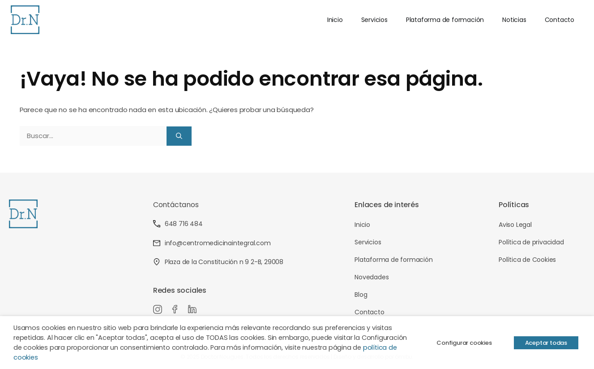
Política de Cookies (527, 259)
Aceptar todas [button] (546, 343)
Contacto (559, 19)
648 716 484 (178, 223)
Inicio (335, 19)
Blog (361, 294)
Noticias (514, 19)
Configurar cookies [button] (463, 343)
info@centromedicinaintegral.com (212, 243)
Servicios (374, 19)
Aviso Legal (515, 224)
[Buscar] (179, 136)
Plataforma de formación (445, 19)
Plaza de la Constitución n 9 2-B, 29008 (218, 261)
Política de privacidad (531, 242)
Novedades (372, 277)
